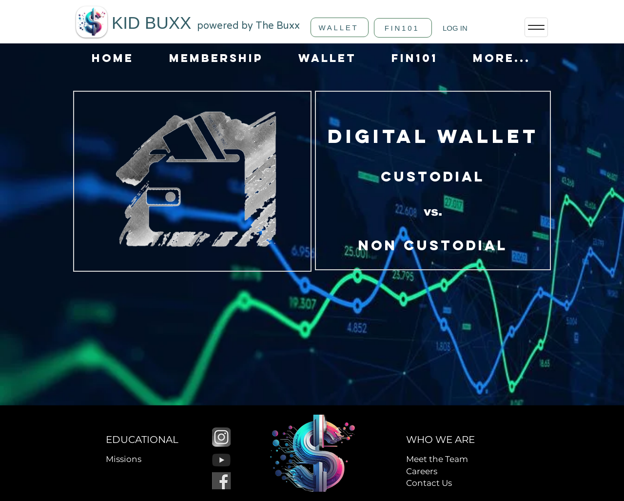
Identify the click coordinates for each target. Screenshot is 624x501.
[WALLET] (340, 27)
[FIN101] (403, 28)
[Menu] (536, 27)
